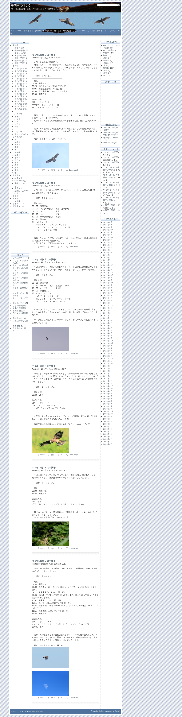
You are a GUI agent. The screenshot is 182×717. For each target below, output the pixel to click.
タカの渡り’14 (21, 84)
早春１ (17, 155)
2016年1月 (107, 290)
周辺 (105, 58)
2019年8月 (107, 257)
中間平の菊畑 (109, 205)
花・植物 (58, 31)
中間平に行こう (21, 5)
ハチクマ (18, 114)
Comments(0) (73, 247)
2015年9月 (107, 295)
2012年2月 (107, 356)
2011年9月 (107, 366)
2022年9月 (107, 240)
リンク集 (91, 31)
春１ (16, 163)
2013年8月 (107, 326)
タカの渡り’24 (21, 106)
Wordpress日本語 (37, 711)
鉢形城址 (18, 178)
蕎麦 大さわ (18, 326)
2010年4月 (107, 401)
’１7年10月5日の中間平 (43, 183)
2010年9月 (107, 391)
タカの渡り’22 (21, 101)
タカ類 (38, 31)
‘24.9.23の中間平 (110, 132)
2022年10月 (108, 237)
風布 (105, 70)
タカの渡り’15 (21, 86)
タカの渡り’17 (21, 91)
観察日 (53, 170)
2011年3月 (107, 376)
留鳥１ (17, 142)
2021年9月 (107, 247)
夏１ (16, 168)
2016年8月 (107, 288)
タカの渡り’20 (21, 96)
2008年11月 (108, 431)
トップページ (16, 31)
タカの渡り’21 (21, 99)
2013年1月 (107, 338)
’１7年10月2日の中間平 (43, 467)
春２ (16, 165)
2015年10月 (108, 293)
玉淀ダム (18, 188)
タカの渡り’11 (21, 76)
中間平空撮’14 (21, 60)
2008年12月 (108, 429)
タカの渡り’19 (21, 94)
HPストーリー (109, 45)
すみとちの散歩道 (20, 265)
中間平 (42, 170)
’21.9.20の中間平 (110, 157)
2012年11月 (108, 341)
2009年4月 (107, 421)
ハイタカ (18, 119)
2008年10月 (108, 434)
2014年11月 (108, 305)
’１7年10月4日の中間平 (43, 259)
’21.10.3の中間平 (110, 152)
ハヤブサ (18, 132)
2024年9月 (107, 225)
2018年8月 (107, 270)
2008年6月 (107, 444)
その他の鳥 (47, 31)
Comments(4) (73, 170)
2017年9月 (107, 278)
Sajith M (117, 711)
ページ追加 (108, 50)
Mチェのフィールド (21, 258)
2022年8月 (107, 242)
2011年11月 (108, 361)
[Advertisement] (20, 232)
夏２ (16, 170)
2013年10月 (108, 320)
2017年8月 (107, 280)
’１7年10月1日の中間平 (43, 561)
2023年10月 (108, 230)
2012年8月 (107, 348)
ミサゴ (17, 126)
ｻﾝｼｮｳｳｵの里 (20, 181)
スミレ (17, 160)
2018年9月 (107, 268)
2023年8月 (107, 235)
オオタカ (18, 116)
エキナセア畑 (20, 55)
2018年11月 (108, 262)
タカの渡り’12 (21, 79)
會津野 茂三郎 (19, 311)
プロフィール (18, 206)
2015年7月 (107, 298)
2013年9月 (107, 323)
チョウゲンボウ (21, 134)
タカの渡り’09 (21, 71)
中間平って (28, 31)
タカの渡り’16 (21, 89)
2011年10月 (108, 363)
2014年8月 (107, 313)
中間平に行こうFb (20, 303)
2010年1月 (107, 409)
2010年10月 (108, 389)
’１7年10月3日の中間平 (43, 366)
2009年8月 (107, 419)
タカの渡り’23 (21, 104)
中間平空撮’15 (21, 63)
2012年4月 (107, 353)
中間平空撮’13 (21, 58)
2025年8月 (107, 222)
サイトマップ (102, 31)
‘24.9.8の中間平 (110, 143)
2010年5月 (107, 399)
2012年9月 (107, 346)
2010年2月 (107, 406)
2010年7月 (107, 396)
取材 (105, 55)
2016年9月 (107, 285)
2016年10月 (108, 283)
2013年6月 (107, 328)
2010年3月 (107, 404)
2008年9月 (107, 436)
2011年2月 (107, 378)
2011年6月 (107, 368)
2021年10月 (108, 245)
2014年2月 (107, 315)
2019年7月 (107, 260)
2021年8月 (107, 250)
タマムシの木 (20, 53)
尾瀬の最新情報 (19, 308)
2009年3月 (107, 424)
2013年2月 (107, 336)
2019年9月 (107, 255)
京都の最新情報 (19, 306)
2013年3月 (107, 333)
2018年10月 (108, 265)
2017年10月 (108, 275)
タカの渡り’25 (21, 109)
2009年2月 (107, 426)
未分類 (106, 60)
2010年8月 (107, 394)
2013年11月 (108, 318)
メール (83, 31)
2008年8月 (107, 439)
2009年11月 (108, 411)
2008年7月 (107, 442)
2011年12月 (108, 358)
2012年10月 (108, 343)
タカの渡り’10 (21, 74)
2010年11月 (108, 386)
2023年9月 (107, 232)
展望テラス (19, 48)
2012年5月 (107, 351)
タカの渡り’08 (21, 68)
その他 (106, 48)
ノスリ (17, 124)
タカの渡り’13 (21, 81)
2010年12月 (108, 384)
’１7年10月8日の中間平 (43, 55)
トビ (16, 129)
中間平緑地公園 (21, 50)
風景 (105, 73)
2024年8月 (107, 227)
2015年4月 (107, 300)
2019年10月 (108, 252)
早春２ (17, 157)
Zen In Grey (100, 711)
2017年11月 (108, 273)
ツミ (16, 121)
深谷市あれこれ (19, 318)
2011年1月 (107, 381)
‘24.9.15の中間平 (110, 135)
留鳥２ (17, 144)
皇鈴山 (106, 63)
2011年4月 (107, 373)
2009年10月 (108, 414)
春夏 (16, 147)
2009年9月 (107, 416)
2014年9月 (107, 310)
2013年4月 (107, 331)
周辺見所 (67, 31)
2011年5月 (107, 371)
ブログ (75, 31)
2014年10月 (108, 308)
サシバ (17, 111)
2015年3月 (107, 303)
